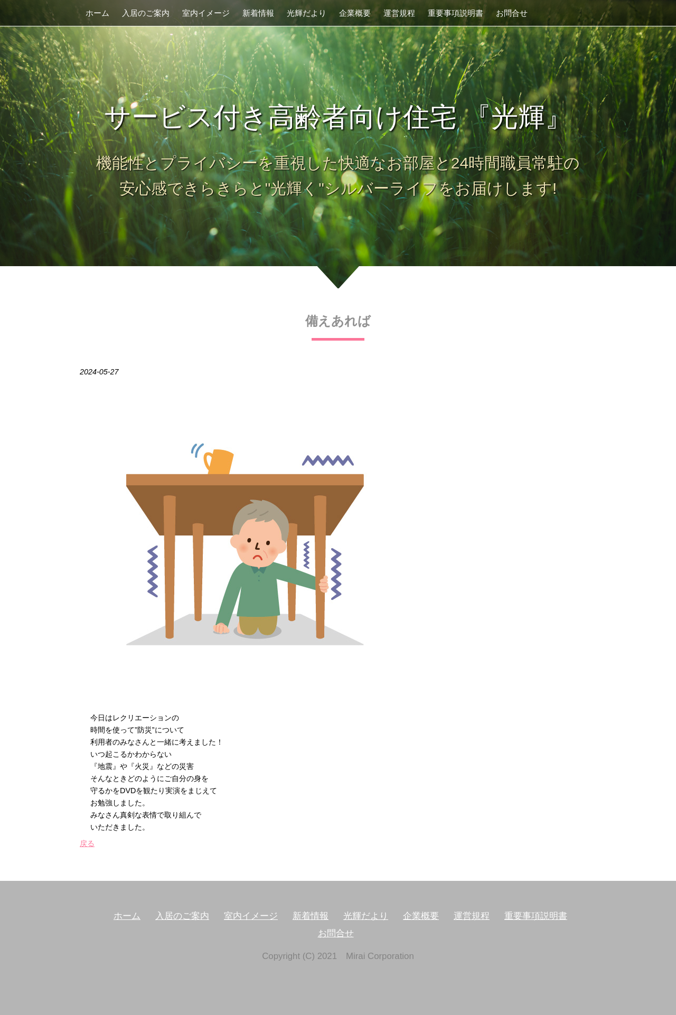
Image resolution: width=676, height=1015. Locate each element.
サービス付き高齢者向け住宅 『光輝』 (338, 117)
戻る (87, 843)
